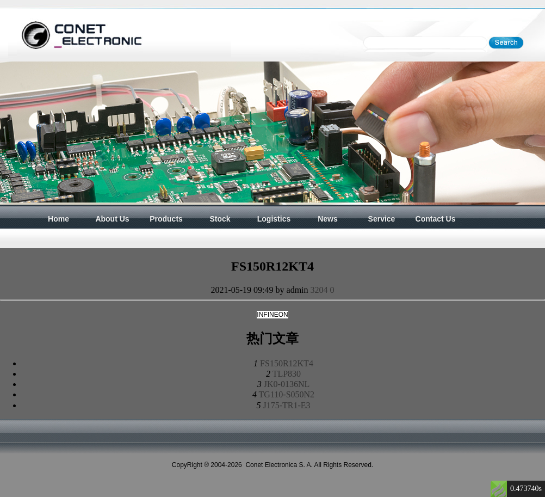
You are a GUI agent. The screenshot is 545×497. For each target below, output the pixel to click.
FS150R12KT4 (286, 363)
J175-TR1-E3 (286, 405)
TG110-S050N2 (287, 394)
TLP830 (286, 373)
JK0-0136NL (286, 384)
